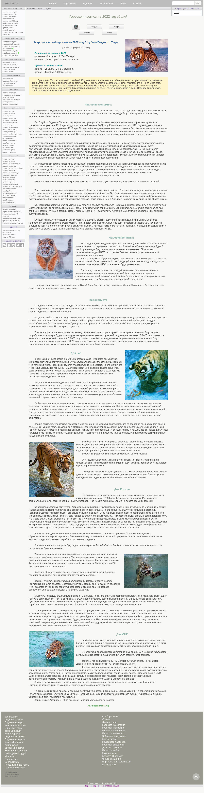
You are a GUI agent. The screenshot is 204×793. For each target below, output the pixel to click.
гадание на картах (9, 118)
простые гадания (9, 182)
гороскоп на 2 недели (10, 51)
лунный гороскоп (9, 83)
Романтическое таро (10, 136)
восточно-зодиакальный (11, 67)
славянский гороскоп (10, 81)
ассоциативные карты (10, 184)
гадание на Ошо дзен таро (12, 134)
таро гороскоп (8, 85)
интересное (106, 3)
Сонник (106, 719)
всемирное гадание (10, 175)
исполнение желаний (10, 214)
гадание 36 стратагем (10, 127)
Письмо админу (11, 772)
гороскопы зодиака (44, 9)
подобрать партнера (11, 53)
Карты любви (109, 739)
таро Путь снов (8, 147)
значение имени (8, 97)
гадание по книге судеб (11, 173)
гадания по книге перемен (12, 164)
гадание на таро (8, 111)
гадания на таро (8, 159)
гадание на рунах (9, 113)
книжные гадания (9, 179)
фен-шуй (6, 216)
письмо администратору (11, 230)
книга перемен (8, 116)
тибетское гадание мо (10, 122)
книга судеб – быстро (10, 129)
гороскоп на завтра (9, 14)
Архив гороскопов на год (98, 706)
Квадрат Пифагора (112, 756)
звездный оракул (9, 177)
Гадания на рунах (14, 736)
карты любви (8, 48)
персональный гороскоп (11, 44)
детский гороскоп (9, 30)
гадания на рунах (9, 161)
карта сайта (7, 232)
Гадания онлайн (14, 719)
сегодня (94, 27)
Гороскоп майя (110, 750)
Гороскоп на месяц (112, 733)
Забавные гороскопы (114, 736)
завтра (116, 27)
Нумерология (109, 753)
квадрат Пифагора (9, 93)
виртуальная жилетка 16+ (12, 212)
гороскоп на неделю (10, 16)
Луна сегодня (109, 722)
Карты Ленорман (14, 742)
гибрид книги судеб (9, 131)
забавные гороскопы (10, 25)
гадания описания (9, 209)
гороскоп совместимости (11, 46)
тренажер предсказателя (12, 218)
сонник (137, 3)
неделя (87, 32)
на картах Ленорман (10, 120)
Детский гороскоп (112, 747)
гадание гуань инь (9, 152)
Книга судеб (11, 745)
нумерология (13, 89)
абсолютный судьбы (10, 42)
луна (123, 3)
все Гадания (11, 716)
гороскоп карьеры (9, 69)
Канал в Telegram (9, 237)
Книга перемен (13, 733)
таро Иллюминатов (9, 141)
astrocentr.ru (12, 3)
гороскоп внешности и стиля (13, 32)
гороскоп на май (8, 19)
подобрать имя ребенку (11, 99)
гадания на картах (9, 166)
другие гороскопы (13, 75)
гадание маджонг (9, 125)
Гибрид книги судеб (15, 753)
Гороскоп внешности (113, 744)
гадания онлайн (13, 156)
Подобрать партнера (114, 742)
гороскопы (70, 3)
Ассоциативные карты (17, 764)
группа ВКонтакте (9, 235)
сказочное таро (8, 145)
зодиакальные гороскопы (13, 8)
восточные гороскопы (13, 59)
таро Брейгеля (8, 138)
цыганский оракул (9, 150)
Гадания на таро (14, 722)
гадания (87, 3)
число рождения (8, 102)
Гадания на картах (15, 739)
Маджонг (10, 756)
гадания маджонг (9, 170)
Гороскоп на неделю (113, 730)
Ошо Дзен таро (13, 728)
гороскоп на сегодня (10, 12)
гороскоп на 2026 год (10, 21)
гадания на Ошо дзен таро (12, 186)
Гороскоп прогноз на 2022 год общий (102, 786)
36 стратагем (12, 762)
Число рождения (111, 759)
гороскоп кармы (8, 71)
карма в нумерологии (10, 104)
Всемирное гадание (16, 750)
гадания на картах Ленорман (13, 168)
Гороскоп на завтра (113, 727)
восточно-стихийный (10, 65)
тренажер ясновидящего (11, 221)
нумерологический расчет (12, 95)
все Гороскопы (110, 716)
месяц (109, 32)
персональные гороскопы (13, 38)
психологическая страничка (13, 223)
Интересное (109, 764)
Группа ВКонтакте (12, 774)
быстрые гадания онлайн (13, 108)
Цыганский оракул (15, 767)
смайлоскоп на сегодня (11, 23)
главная (52, 3)
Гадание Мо (11, 759)
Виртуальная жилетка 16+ (116, 761)
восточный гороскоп (10, 62)
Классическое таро (15, 725)
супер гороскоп (8, 28)
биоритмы (6, 34)
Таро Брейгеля (13, 731)
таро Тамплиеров (9, 143)
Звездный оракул (14, 747)
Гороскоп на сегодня (113, 725)
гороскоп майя (8, 79)
